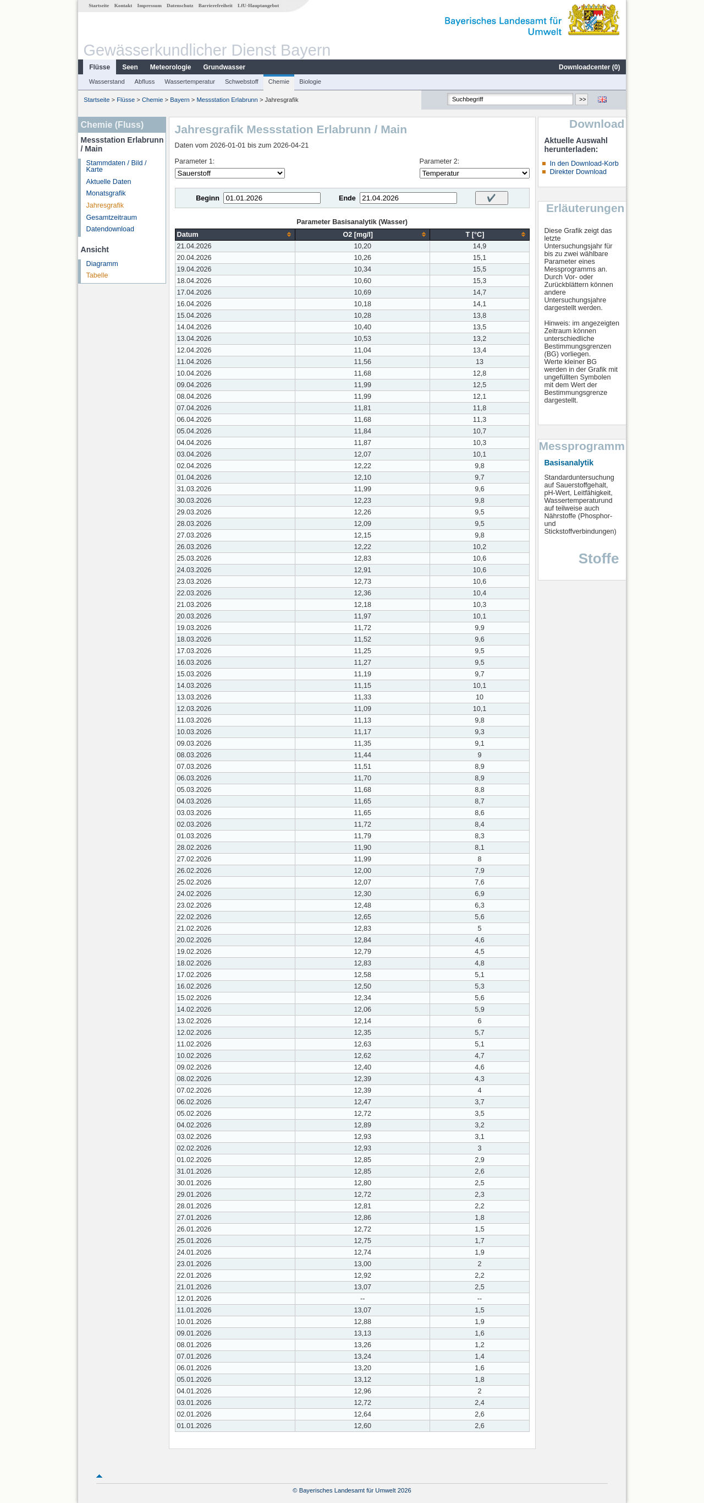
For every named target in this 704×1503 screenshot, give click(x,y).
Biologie (310, 81)
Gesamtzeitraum (111, 217)
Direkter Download (578, 172)
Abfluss (145, 81)
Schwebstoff (241, 81)
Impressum (150, 5)
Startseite (99, 5)
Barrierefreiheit (216, 5)
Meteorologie (170, 67)
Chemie (279, 81)
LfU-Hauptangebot (258, 5)
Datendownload (110, 229)
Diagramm (102, 264)
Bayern (179, 99)
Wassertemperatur (189, 81)
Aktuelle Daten (108, 182)
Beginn (207, 198)
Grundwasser (225, 67)
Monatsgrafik (106, 193)
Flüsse (99, 67)
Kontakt (123, 5)
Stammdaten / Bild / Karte (116, 166)
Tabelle (97, 275)
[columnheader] (235, 234)
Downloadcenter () (589, 67)
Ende (347, 198)
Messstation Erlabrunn (226, 99)
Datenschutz (180, 5)
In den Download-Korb (583, 163)
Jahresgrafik (105, 205)
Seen (130, 67)
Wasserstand (107, 81)
